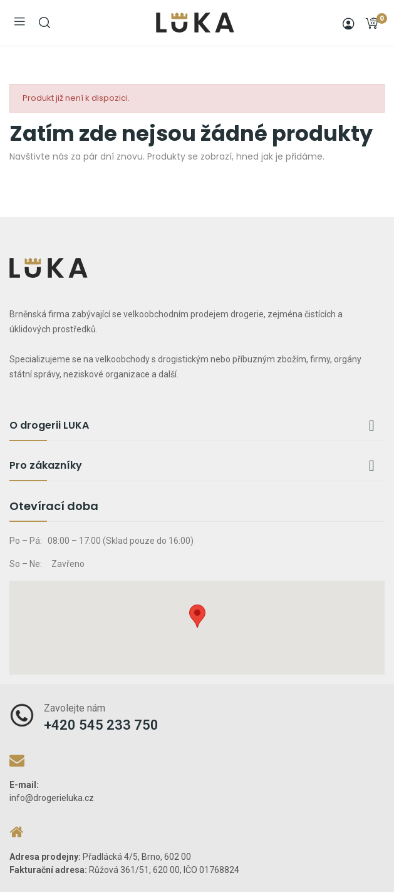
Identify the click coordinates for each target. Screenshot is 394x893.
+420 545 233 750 (101, 725)
